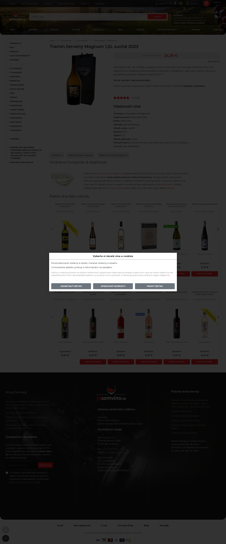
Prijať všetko (155, 286)
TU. (168, 275)
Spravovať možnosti (113, 286)
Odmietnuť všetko (71, 286)
